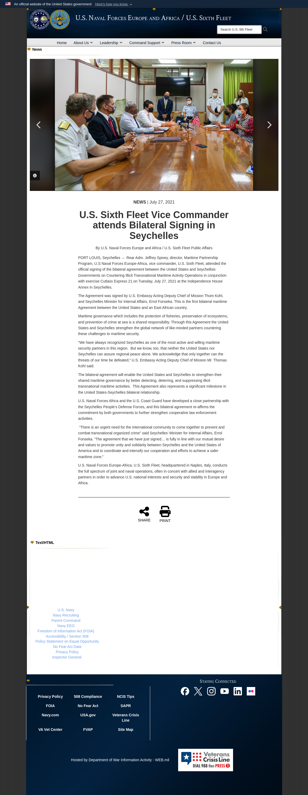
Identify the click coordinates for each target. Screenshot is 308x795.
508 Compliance (88, 696)
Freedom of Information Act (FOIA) (65, 631)
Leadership (111, 43)
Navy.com (50, 715)
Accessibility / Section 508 (67, 636)
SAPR (126, 706)
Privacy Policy (67, 652)
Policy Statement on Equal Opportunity (67, 641)
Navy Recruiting (66, 615)
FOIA (50, 706)
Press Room (183, 43)
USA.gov (88, 715)
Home (62, 43)
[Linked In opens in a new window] (238, 691)
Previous (39, 125)
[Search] (239, 29)
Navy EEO (65, 626)
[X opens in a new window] (198, 691)
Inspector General (66, 657)
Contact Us (212, 43)
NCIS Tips (125, 696)
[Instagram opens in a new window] (211, 691)
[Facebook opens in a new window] (185, 691)
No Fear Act (88, 706)
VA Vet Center (50, 729)
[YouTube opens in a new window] (224, 691)
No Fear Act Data (67, 647)
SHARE (144, 514)
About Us (83, 43)
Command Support (147, 43)
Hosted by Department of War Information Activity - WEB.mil (120, 760)
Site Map (125, 729)
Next (269, 125)
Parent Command (65, 620)
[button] (114, 4)
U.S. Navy (66, 610)
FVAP (88, 729)
